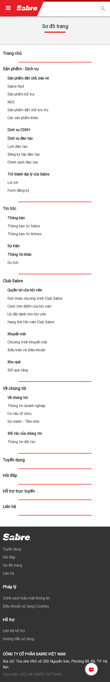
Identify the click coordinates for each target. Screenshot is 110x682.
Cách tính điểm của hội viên (29, 306)
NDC (11, 102)
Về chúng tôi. (17, 397)
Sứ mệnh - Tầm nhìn (23, 421)
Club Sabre (13, 281)
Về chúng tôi (14, 388)
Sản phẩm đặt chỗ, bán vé (28, 78)
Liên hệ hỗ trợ (14, 630)
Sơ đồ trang (12, 565)
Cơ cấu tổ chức (19, 413)
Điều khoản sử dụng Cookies (26, 606)
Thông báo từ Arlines (24, 233)
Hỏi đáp (10, 475)
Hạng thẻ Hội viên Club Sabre (30, 322)
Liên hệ (9, 506)
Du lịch (12, 262)
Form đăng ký (18, 190)
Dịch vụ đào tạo (20, 138)
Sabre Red (15, 86)
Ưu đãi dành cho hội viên (26, 314)
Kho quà (13, 362)
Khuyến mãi (16, 334)
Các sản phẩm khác (22, 117)
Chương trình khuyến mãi (27, 342)
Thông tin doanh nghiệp (26, 405)
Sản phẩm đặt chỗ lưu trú (27, 110)
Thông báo (16, 218)
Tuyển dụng (14, 460)
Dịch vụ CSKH (18, 129)
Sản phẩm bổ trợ (20, 94)
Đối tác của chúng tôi (24, 433)
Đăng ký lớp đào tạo (23, 154)
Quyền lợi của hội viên (24, 290)
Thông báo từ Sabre (23, 226)
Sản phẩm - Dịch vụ (21, 68)
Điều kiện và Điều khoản (26, 350)
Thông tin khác (19, 254)
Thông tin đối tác (21, 441)
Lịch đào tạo (17, 146)
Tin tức (9, 208)
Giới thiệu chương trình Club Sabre (34, 298)
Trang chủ (12, 53)
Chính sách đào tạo (22, 162)
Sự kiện (13, 246)
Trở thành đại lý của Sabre (28, 174)
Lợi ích (12, 182)
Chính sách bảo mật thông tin (26, 598)
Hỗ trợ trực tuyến (19, 491)
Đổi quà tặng (17, 370)
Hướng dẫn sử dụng (18, 638)
